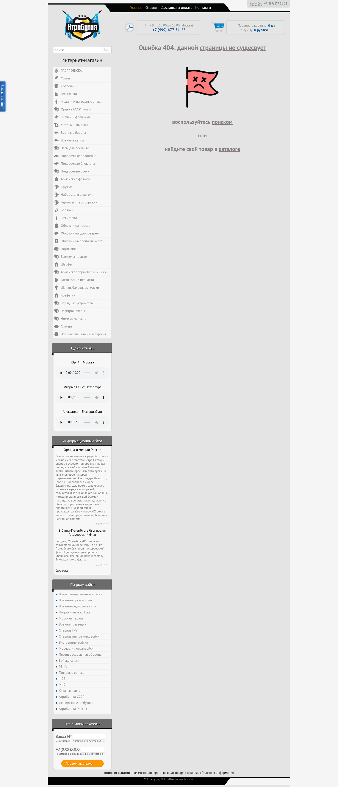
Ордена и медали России (82, 450)
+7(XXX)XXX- (80, 749)
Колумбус (256, 3)
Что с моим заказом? (82, 723)
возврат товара (174, 773)
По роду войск (82, 584)
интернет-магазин (117, 773)
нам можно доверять (146, 773)
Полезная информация (218, 773)
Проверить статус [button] (79, 763)
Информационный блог (82, 440)
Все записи (62, 571)
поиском (222, 121)
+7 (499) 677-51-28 (275, 3)
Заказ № (80, 736)
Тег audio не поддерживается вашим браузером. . (82, 373)
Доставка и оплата (176, 7)
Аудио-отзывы (82, 348)
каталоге (229, 148)
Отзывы (152, 7)
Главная (136, 7)
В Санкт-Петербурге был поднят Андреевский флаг (82, 532)
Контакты (203, 7)
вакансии (193, 773)
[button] (106, 49)
